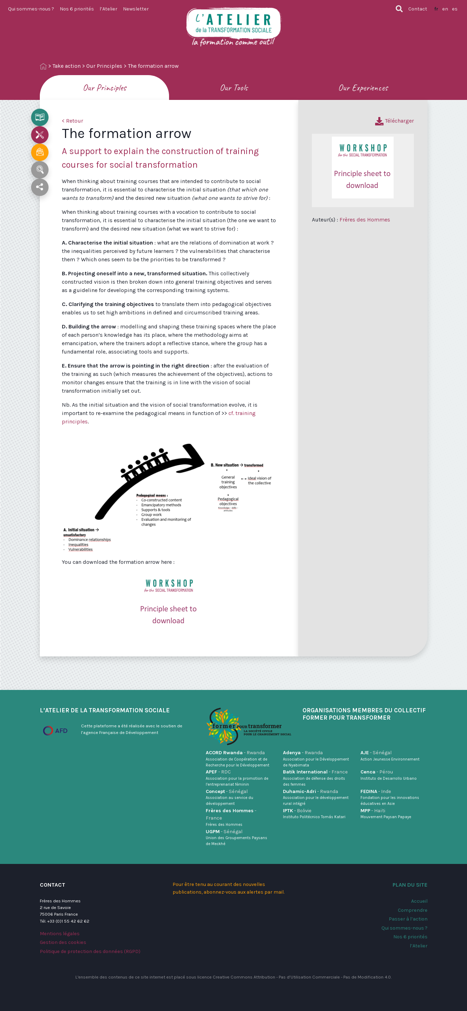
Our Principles (104, 66)
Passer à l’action (408, 919)
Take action (66, 66)
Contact (417, 9)
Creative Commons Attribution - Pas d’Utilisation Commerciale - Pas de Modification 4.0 (302, 977)
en (445, 9)
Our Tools (234, 87)
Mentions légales (60, 934)
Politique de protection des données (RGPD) (90, 951)
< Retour (72, 120)
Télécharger (394, 120)
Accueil (419, 901)
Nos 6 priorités (77, 9)
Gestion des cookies (63, 942)
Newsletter (136, 9)
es (455, 9)
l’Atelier (108, 9)
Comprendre (413, 910)
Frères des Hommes (365, 219)
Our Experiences (363, 87)
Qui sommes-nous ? (31, 9)
